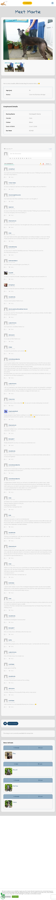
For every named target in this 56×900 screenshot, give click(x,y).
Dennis (15, 769)
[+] (30, 158)
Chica (15, 802)
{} (28, 158)
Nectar (15, 785)
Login (50, 148)
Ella (14, 753)
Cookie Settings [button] (6, 896)
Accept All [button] (15, 896)
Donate (28, 3)
